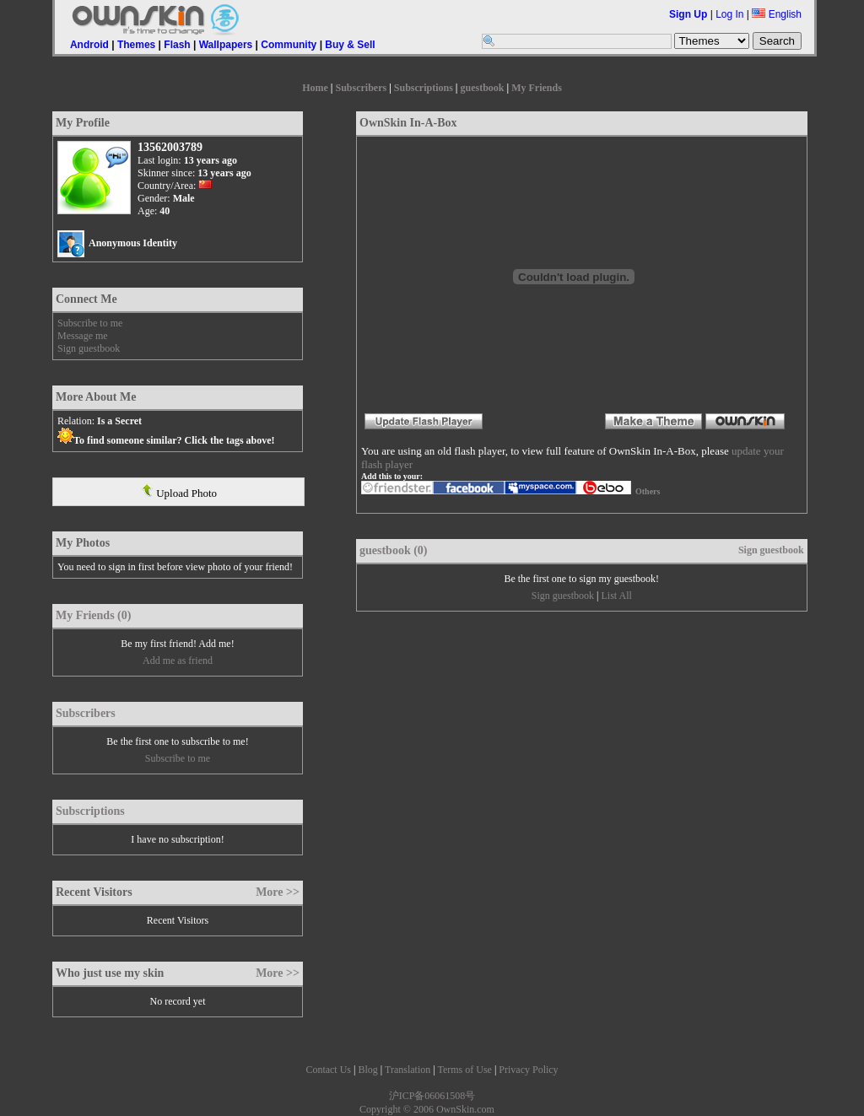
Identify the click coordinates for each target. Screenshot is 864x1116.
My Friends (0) (93, 615)
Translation (407, 1070)
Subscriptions (423, 88)
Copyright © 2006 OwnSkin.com (426, 1109)
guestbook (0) (393, 550)
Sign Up (688, 14)
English (777, 14)
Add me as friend (178, 660)
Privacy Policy (528, 1070)
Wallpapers (226, 45)
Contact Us (328, 1070)
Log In (729, 14)
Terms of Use (464, 1070)
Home (315, 88)
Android (89, 45)
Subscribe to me (89, 323)
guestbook (483, 88)
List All (616, 595)
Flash (177, 45)
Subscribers (360, 88)
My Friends (536, 88)
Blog (367, 1070)
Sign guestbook (88, 348)
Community (288, 45)
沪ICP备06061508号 (432, 1096)
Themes (136, 45)
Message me (82, 336)
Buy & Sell (350, 45)
